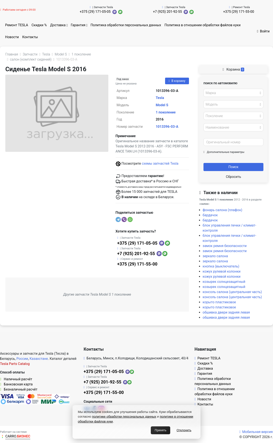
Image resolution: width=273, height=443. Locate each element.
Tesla (160, 98)
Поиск (233, 167)
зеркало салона (215, 256)
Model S (162, 105)
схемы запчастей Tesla (160, 163)
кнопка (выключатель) (221, 266)
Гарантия (78, 25)
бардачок (210, 215)
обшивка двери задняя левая (226, 312)
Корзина (233, 69)
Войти (263, 31)
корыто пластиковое (219, 302)
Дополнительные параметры (223, 152)
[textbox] (232, 93)
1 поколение (166, 112)
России (22, 359)
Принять (160, 430)
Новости (12, 37)
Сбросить (233, 177)
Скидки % (39, 25)
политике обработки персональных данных (124, 416)
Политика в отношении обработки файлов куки (202, 25)
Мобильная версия (256, 432)
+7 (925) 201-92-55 (167, 12)
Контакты (30, 37)
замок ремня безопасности (225, 246)
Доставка (57, 25)
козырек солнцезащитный (224, 282)
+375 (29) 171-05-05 (95, 12)
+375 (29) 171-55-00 (238, 12)
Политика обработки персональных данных (125, 25)
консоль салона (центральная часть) (232, 292)
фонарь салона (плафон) (222, 210)
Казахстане (39, 359)
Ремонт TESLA (16, 25)
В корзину (177, 81)
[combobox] (233, 93)
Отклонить (184, 430)
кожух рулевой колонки (222, 271)
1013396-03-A (167, 127)
